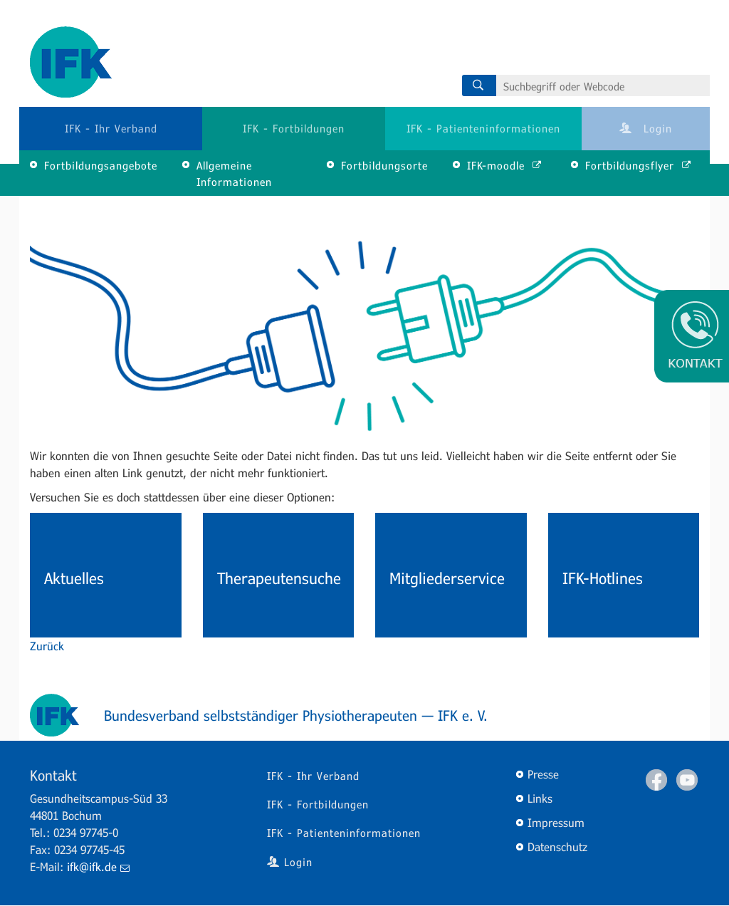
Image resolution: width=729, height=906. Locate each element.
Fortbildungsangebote (100, 165)
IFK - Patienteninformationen (483, 128)
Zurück (47, 645)
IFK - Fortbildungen (294, 128)
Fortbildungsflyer (638, 165)
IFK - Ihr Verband (111, 128)
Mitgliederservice (447, 578)
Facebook (656, 780)
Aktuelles (74, 578)
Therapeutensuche (279, 578)
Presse (543, 774)
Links (540, 798)
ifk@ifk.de (98, 866)
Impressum (556, 822)
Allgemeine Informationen (234, 173)
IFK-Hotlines (602, 578)
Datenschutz (557, 846)
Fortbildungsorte (384, 165)
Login (645, 128)
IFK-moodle (504, 165)
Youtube (687, 780)
